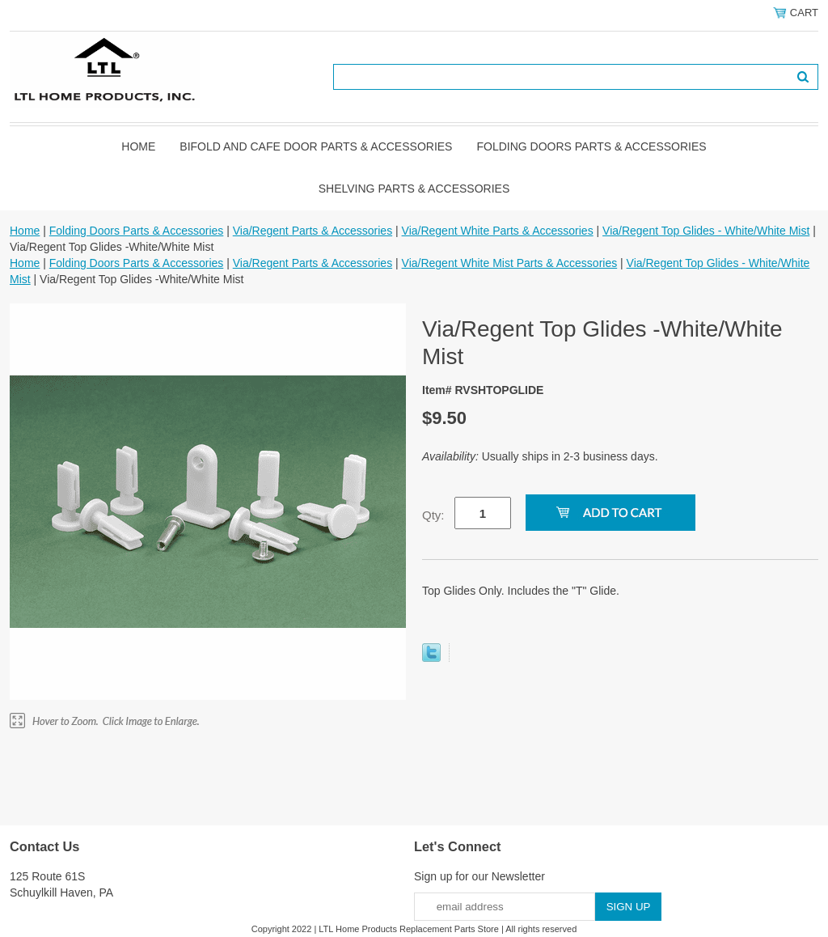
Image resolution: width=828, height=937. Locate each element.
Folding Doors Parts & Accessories (591, 146)
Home (138, 146)
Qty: (433, 515)
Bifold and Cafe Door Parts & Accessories (316, 146)
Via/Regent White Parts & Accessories (498, 230)
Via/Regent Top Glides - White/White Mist (705, 230)
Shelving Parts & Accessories (414, 188)
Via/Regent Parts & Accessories (312, 230)
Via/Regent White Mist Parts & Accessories (510, 263)
